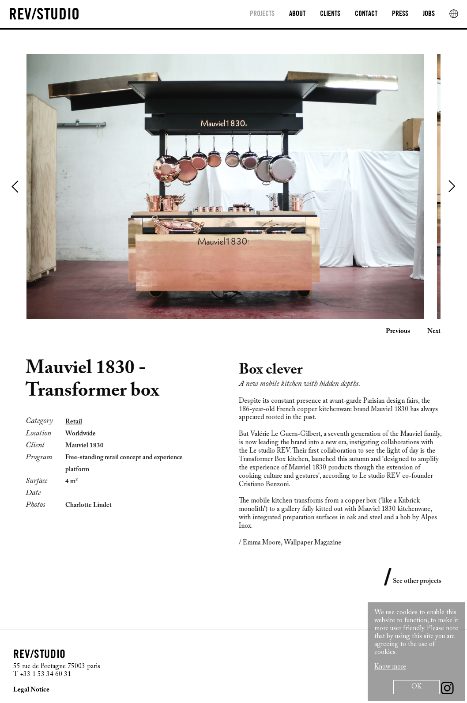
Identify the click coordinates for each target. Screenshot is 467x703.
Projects (262, 14)
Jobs (429, 14)
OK (416, 687)
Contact (366, 14)
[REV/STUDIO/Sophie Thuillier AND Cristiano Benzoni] (44, 15)
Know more (390, 667)
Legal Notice (31, 690)
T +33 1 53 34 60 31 (42, 674)
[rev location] (453, 14)
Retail (69, 422)
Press (400, 14)
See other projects (421, 581)
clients (330, 14)
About (297, 14)
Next (451, 186)
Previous (15, 186)
